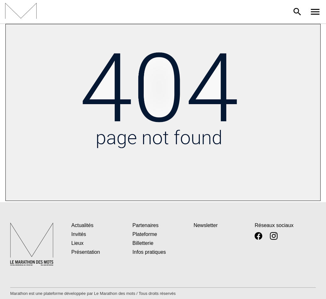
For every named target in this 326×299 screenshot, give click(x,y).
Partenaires (146, 225)
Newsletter (205, 225)
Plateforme (145, 234)
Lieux (77, 243)
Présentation (85, 252)
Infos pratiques (149, 252)
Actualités (82, 225)
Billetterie (143, 243)
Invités (78, 234)
